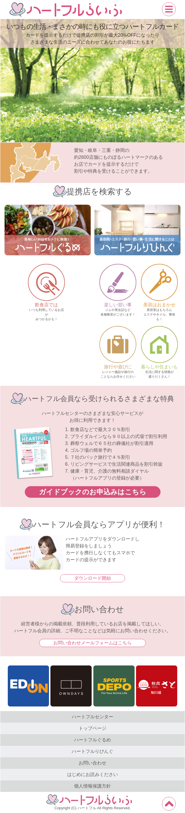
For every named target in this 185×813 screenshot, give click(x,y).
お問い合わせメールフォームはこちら (92, 642)
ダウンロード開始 (92, 578)
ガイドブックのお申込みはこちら (92, 492)
